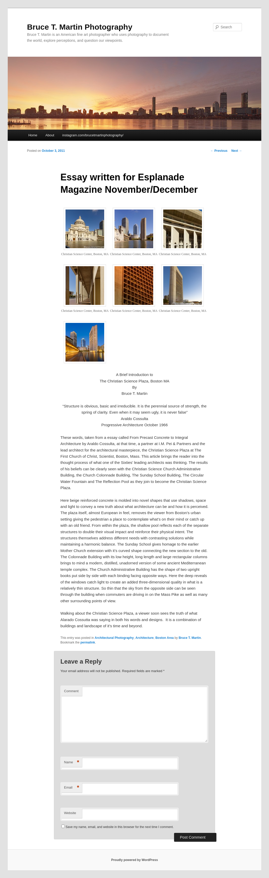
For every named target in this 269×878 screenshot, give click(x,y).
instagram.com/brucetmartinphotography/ (93, 135)
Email (71, 787)
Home (32, 135)
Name (71, 762)
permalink (87, 642)
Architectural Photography (114, 638)
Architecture (144, 638)
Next (236, 151)
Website (70, 813)
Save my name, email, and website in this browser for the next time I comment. (120, 827)
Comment (71, 691)
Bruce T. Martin (190, 638)
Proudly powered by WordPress (134, 860)
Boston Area (164, 638)
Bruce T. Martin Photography (79, 27)
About (49, 135)
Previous (218, 151)
